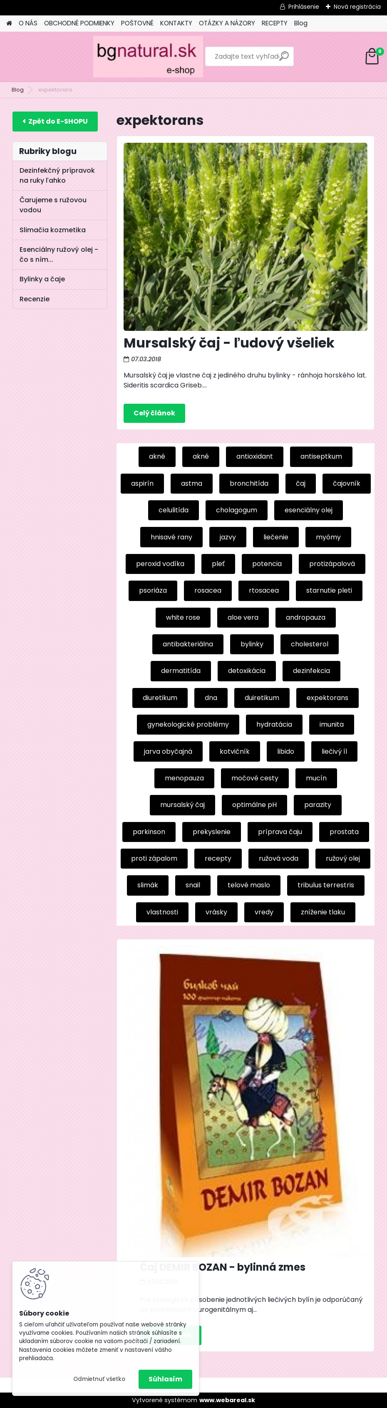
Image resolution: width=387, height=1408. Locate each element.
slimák (147, 885)
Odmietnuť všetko (99, 1379)
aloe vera (243, 617)
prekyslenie (212, 832)
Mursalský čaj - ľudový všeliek (229, 342)
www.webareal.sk (227, 1400)
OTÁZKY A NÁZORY (227, 23)
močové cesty (254, 778)
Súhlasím (165, 1379)
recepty (218, 858)
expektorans (327, 698)
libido (285, 751)
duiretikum (262, 698)
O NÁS (28, 23)
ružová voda (278, 858)
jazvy (228, 537)
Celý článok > (154, 413)
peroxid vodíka (160, 564)
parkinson (149, 832)
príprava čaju (280, 832)
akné (157, 456)
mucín (316, 778)
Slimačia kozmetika (53, 230)
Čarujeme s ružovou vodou (53, 205)
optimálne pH (254, 805)
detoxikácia (246, 670)
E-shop (55, 121)
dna (211, 698)
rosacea (207, 590)
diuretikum (160, 698)
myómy (328, 537)
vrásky (216, 912)
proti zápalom (154, 858)
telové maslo (249, 885)
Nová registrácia (357, 6)
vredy (264, 912)
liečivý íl (334, 751)
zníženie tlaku (323, 912)
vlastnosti (162, 912)
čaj (300, 483)
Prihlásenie (303, 6)
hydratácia (274, 724)
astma (191, 483)
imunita (332, 724)
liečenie (275, 537)
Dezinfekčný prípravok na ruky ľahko (57, 175)
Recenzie (35, 299)
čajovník (346, 483)
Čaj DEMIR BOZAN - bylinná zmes (222, 1267)
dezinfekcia (311, 670)
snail (193, 885)
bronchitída (249, 483)
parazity (317, 805)
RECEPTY (275, 23)
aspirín (142, 483)
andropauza (305, 617)
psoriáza (153, 590)
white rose (183, 617)
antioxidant (254, 456)
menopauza (184, 778)
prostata (344, 832)
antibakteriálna (188, 644)
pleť (218, 564)
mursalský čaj (182, 805)
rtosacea (264, 590)
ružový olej (343, 858)
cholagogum (236, 510)
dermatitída (181, 670)
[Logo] (63, 56)
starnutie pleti (329, 590)
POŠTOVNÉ (137, 23)
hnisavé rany (171, 537)
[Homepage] (9, 23)
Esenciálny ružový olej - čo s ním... (59, 254)
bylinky (252, 644)
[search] (246, 59)
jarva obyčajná (168, 751)
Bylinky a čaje (42, 279)
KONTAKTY (176, 23)
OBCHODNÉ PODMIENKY (79, 23)
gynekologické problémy (188, 724)
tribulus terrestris (326, 885)
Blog (301, 23)
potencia (267, 564)
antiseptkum (321, 456)
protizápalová (332, 564)
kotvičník (235, 751)
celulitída (174, 510)
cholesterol (309, 644)
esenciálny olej (308, 510)
